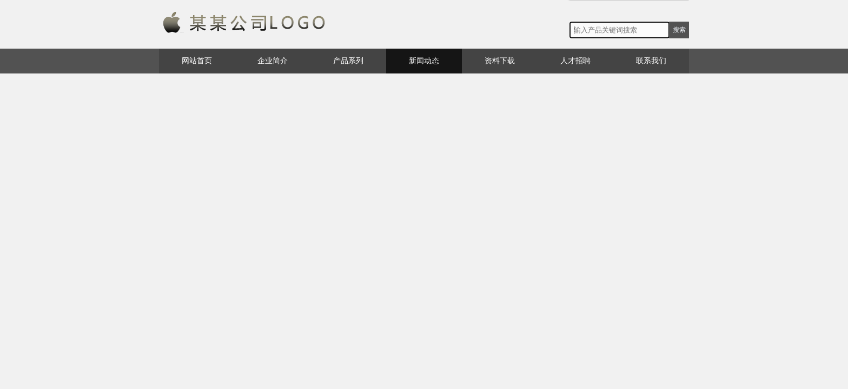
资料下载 (500, 61)
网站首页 (197, 61)
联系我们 (651, 61)
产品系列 (348, 61)
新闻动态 (424, 61)
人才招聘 (575, 61)
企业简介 (272, 61)
